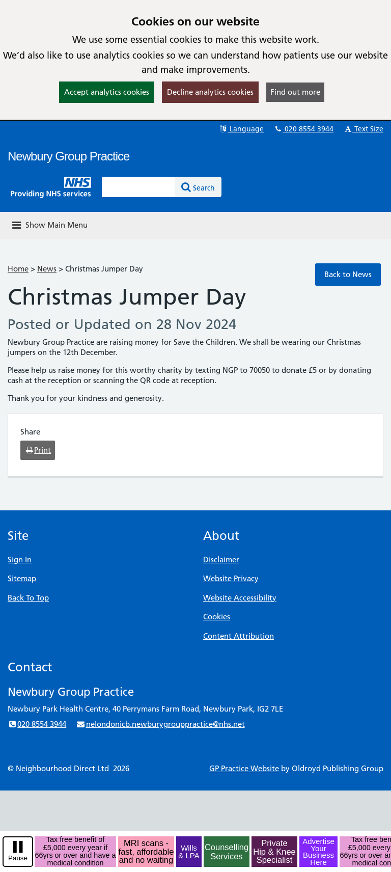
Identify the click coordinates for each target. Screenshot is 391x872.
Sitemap (22, 578)
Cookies (216, 616)
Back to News (348, 274)
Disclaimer (221, 559)
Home (18, 269)
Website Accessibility (239, 598)
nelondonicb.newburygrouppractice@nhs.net (160, 724)
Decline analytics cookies (210, 92)
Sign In (20, 559)
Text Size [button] (363, 128)
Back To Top (28, 598)
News (47, 269)
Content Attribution (238, 636)
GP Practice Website (244, 768)
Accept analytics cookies (106, 92)
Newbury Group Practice (68, 156)
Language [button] (241, 128)
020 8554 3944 (303, 128)
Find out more (295, 92)
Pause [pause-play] (17, 858)
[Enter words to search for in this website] (138, 187)
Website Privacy (231, 578)
